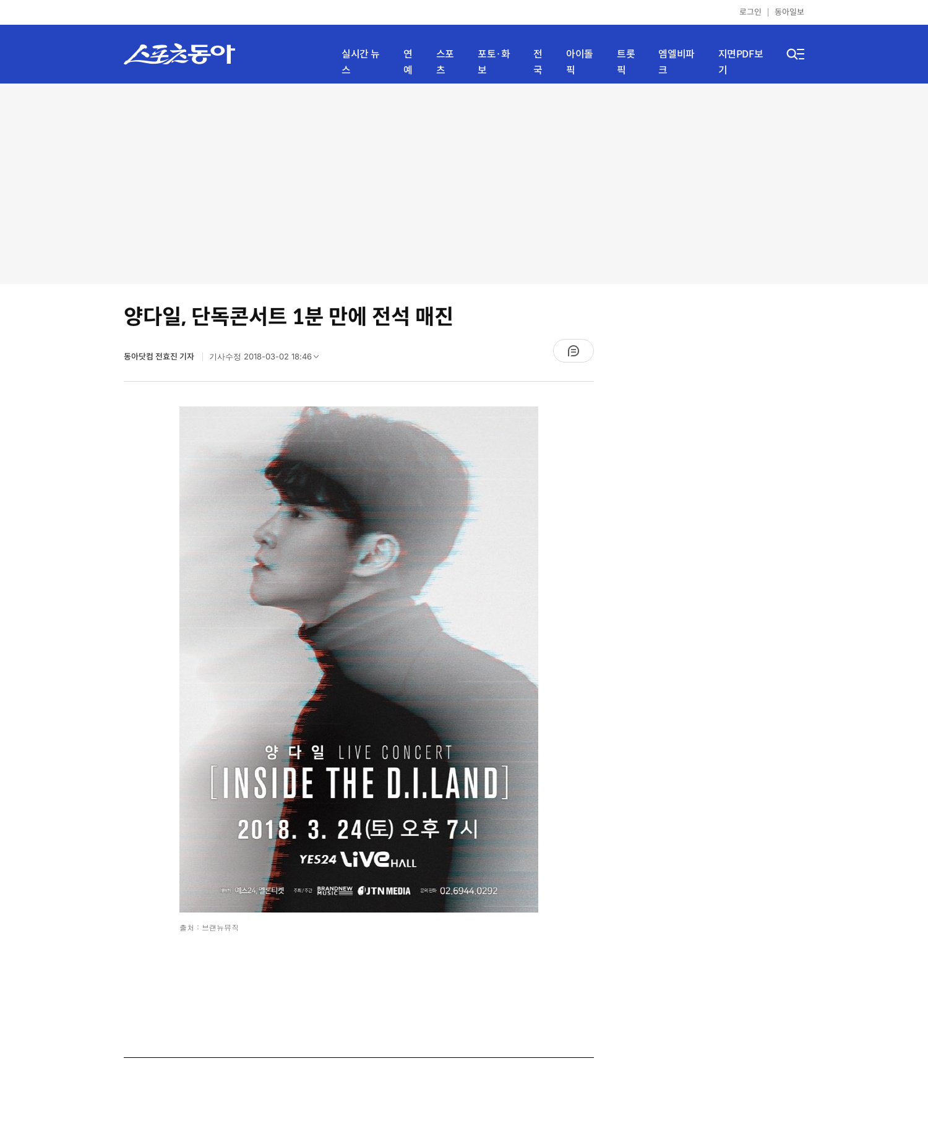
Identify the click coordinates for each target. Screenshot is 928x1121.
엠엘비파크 (676, 62)
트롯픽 (626, 62)
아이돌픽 (579, 62)
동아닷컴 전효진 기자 (160, 356)
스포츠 (445, 62)
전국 (538, 62)
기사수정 (268, 359)
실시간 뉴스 (361, 62)
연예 (408, 62)
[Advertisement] (464, 182)
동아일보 (789, 12)
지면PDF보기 (740, 62)
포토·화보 (494, 62)
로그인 (750, 12)
